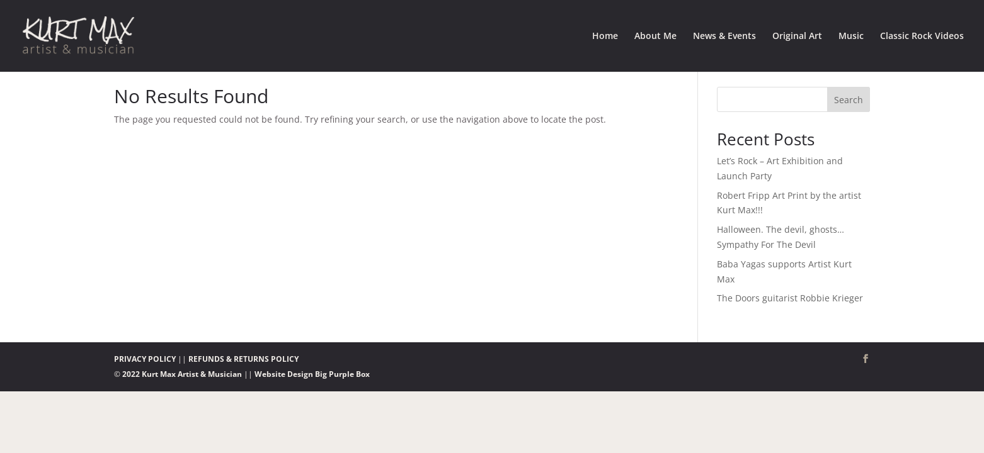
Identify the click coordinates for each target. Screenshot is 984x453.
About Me (655, 36)
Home (605, 36)
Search (848, 100)
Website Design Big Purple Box (312, 374)
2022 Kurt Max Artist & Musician (182, 374)
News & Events (724, 36)
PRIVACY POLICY (145, 359)
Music (851, 36)
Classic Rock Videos (922, 36)
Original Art (797, 36)
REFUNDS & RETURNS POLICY (243, 359)
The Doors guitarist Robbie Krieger (790, 298)
